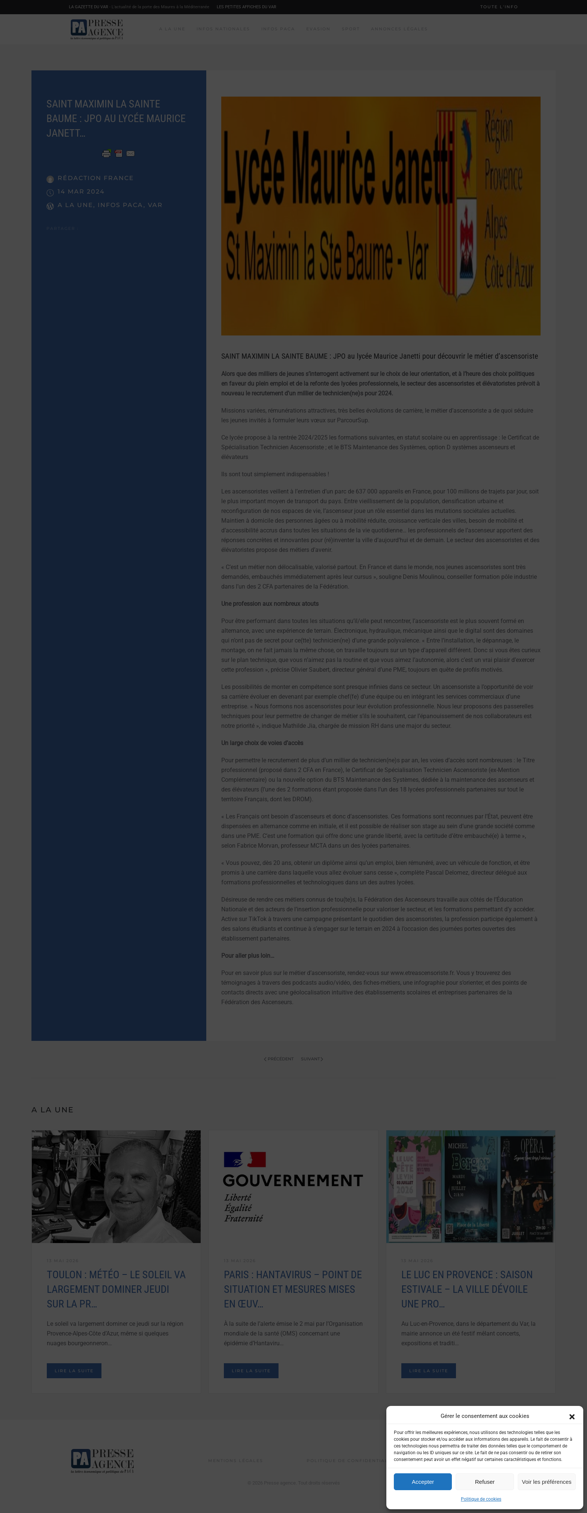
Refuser (485, 1482)
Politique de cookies (481, 1499)
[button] (572, 1416)
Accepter (423, 1482)
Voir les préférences (547, 1482)
